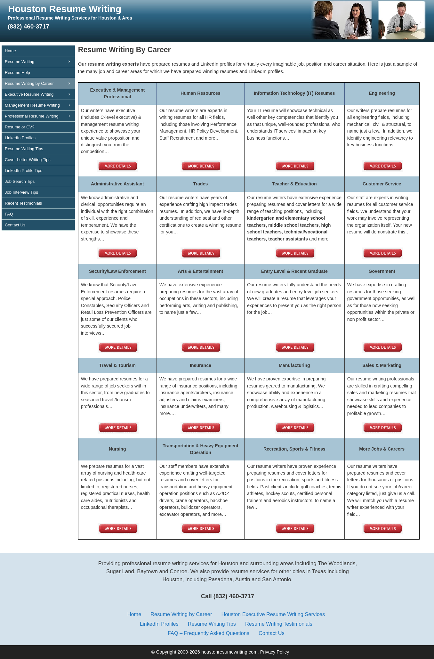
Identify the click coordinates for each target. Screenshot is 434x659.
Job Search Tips (20, 181)
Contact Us (15, 225)
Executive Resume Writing (40, 94)
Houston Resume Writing (64, 9)
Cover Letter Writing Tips (28, 159)
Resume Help (17, 72)
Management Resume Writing (40, 105)
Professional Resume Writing (40, 116)
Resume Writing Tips (24, 148)
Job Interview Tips (21, 192)
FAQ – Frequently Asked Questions (208, 633)
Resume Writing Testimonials (278, 624)
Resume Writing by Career (40, 83)
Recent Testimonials (23, 203)
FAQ (9, 214)
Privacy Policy (274, 652)
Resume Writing (40, 61)
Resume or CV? (19, 127)
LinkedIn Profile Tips (23, 170)
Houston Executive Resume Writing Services (273, 614)
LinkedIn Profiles (20, 137)
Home (10, 50)
